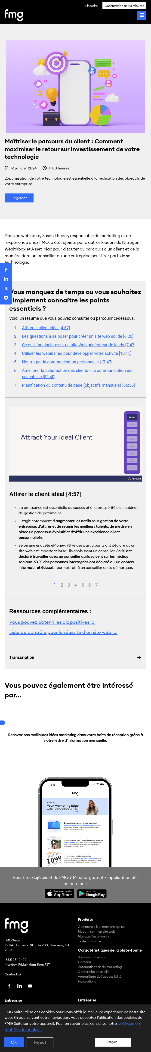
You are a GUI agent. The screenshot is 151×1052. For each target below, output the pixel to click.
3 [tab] (69, 585)
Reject (40, 1042)
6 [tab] (89, 585)
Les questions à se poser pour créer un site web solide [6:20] (77, 336)
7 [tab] (96, 585)
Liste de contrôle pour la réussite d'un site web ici (63, 632)
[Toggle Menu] (141, 15)
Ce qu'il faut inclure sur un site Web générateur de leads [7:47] (79, 344)
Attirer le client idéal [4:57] (46, 327)
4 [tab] (75, 585)
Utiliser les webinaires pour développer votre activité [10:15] (77, 353)
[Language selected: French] (113, 1042)
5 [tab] (82, 585)
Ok (14, 1042)
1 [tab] (55, 585)
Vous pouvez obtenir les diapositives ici (52, 622)
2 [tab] (62, 585)
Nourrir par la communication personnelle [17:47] (67, 361)
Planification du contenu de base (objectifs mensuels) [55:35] (78, 385)
